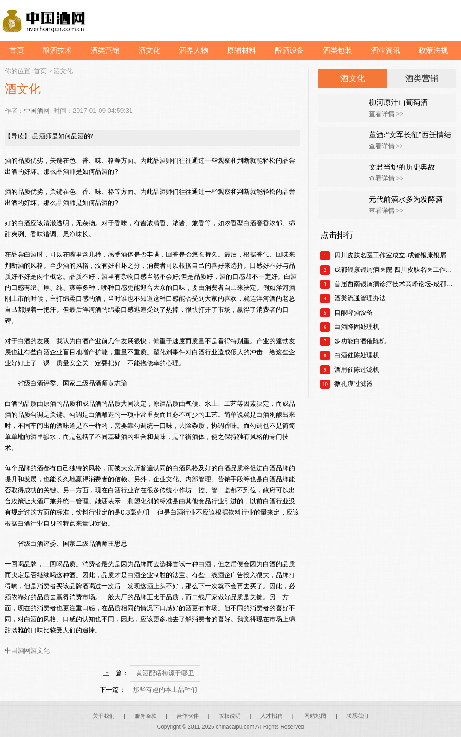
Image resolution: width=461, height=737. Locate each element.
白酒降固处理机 (356, 326)
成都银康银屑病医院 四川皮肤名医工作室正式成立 (395, 269)
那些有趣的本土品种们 (165, 689)
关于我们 (104, 716)
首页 (16, 50)
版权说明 (230, 716)
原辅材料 (241, 50)
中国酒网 (37, 110)
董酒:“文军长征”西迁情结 (410, 135)
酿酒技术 (57, 50)
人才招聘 (271, 716)
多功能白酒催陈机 (360, 341)
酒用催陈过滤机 (356, 369)
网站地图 (315, 716)
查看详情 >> (386, 114)
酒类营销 (105, 50)
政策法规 (433, 50)
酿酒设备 (289, 50)
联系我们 (357, 716)
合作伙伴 (188, 716)
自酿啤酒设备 (353, 312)
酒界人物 (193, 50)
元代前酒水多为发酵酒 (406, 199)
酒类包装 (337, 50)
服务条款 (146, 716)
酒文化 (149, 50)
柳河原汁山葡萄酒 (398, 102)
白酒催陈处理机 (356, 355)
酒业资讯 (385, 50)
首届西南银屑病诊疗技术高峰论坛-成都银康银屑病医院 (395, 284)
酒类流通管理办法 (360, 298)
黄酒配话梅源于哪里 (165, 673)
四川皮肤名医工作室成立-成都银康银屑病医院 (395, 255)
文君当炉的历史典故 (402, 167)
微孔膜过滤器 (353, 383)
